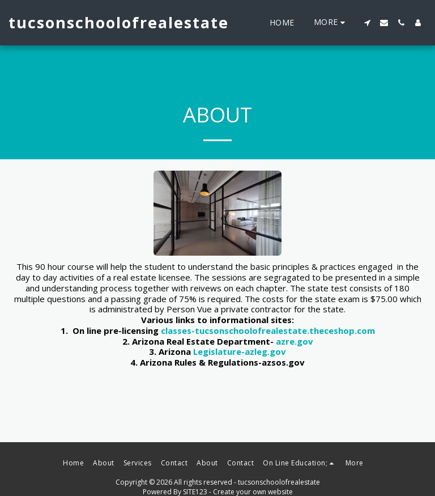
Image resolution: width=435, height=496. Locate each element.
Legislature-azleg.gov (239, 351)
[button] (367, 23)
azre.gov (294, 341)
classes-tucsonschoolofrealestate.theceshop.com (268, 330)
